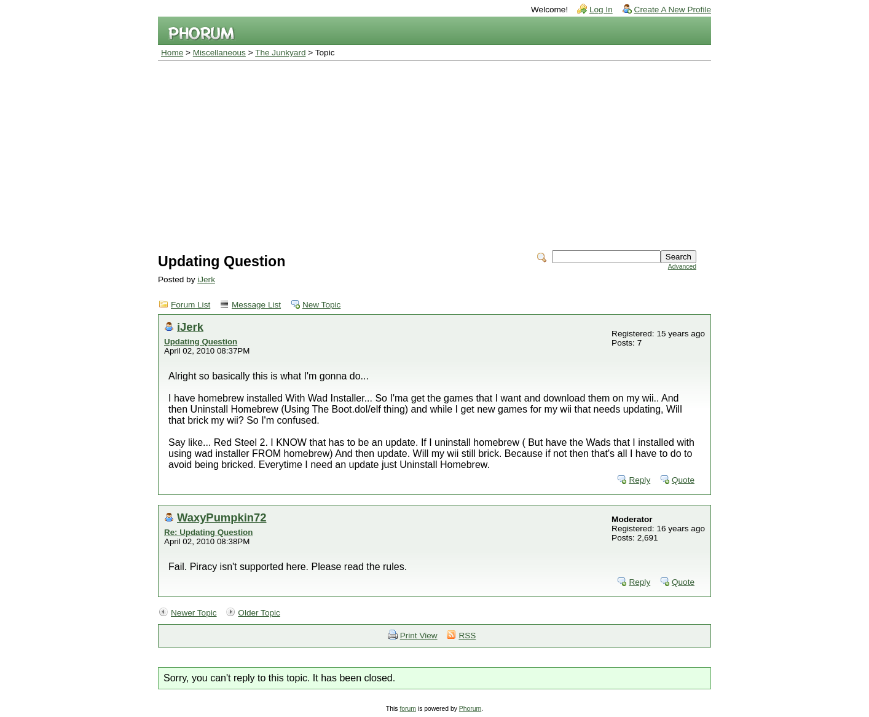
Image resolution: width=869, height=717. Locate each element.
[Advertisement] (434, 153)
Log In (601, 9)
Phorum (470, 708)
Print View (419, 635)
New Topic (321, 304)
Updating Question (200, 341)
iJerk (206, 279)
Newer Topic (194, 612)
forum (407, 708)
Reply (639, 480)
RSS (467, 635)
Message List (256, 304)
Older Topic (259, 612)
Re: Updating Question (208, 532)
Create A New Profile (672, 9)
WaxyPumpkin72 (221, 517)
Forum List (190, 304)
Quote (683, 480)
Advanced (682, 266)
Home (172, 52)
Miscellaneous (219, 52)
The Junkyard (280, 52)
